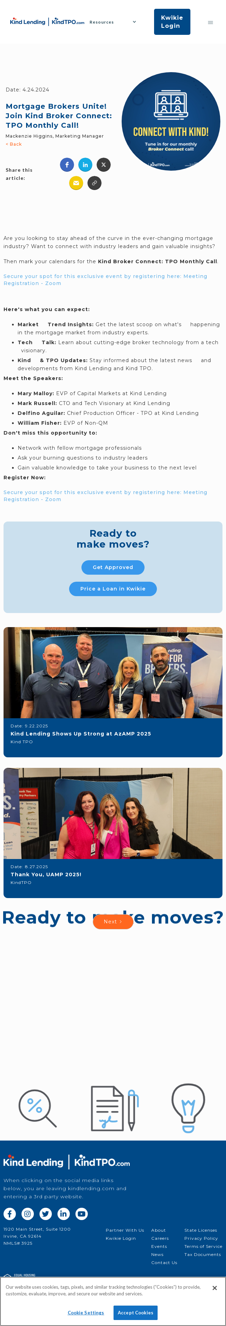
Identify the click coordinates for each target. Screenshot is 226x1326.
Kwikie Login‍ (121, 1238)
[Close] (214, 1292)
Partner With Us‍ (125, 1230)
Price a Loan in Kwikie (113, 589)
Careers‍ (160, 1238)
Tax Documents (202, 1254)
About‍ (158, 1230)
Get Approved (113, 567)
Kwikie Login (172, 21)
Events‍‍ (159, 1246)
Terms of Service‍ (203, 1246)
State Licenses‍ (200, 1230)
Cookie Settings (86, 1317)
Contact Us (164, 1262)
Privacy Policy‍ (201, 1238)
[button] (115, 22)
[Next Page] (113, 921)
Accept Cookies (135, 1317)
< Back (14, 144)
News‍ (157, 1254)
